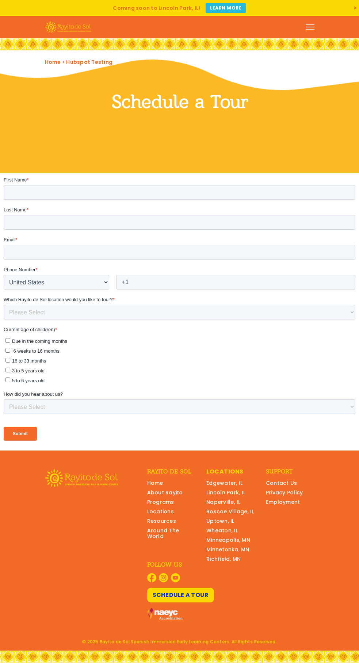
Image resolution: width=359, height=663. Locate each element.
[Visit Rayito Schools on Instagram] (163, 577)
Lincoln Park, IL (225, 492)
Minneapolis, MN (228, 540)
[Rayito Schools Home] (68, 27)
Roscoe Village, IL (230, 511)
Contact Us (281, 483)
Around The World (163, 533)
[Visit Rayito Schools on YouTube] (175, 577)
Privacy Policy (284, 492)
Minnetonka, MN (227, 549)
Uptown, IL (220, 521)
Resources (161, 521)
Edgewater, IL (224, 483)
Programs (160, 502)
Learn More (225, 8)
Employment (283, 502)
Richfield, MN (223, 559)
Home (53, 62)
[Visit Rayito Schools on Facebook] (151, 577)
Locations (160, 511)
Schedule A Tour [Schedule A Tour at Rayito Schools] (181, 595)
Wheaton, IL (222, 530)
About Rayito (165, 492)
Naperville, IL (223, 502)
